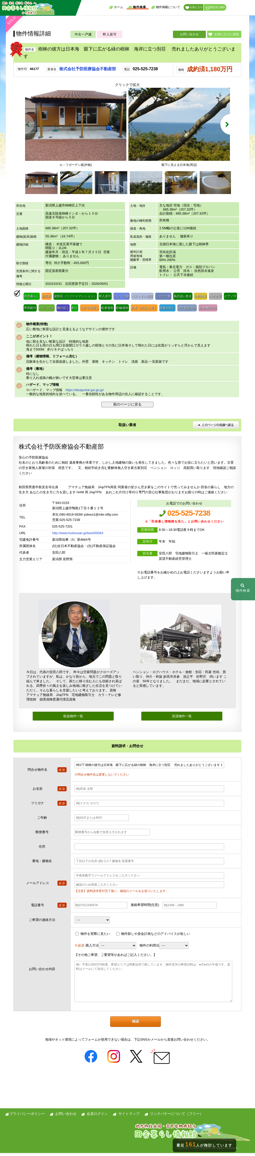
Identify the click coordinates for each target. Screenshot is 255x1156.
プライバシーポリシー (27, 1117)
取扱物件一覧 (73, 719)
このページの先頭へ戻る (216, 428)
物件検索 (137, 7)
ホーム (116, 7)
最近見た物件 (215, 8)
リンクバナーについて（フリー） (176, 1117)
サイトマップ (129, 1117)
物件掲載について (165, 7)
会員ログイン (97, 1117)
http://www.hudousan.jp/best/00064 (77, 536)
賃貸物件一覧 (182, 719)
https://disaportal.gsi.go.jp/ (85, 393)
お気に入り (194, 8)
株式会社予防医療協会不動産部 (87, 69)
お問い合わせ (189, 34)
